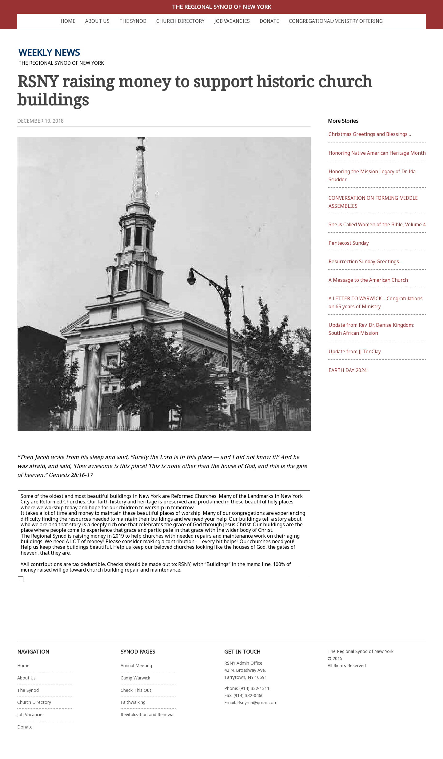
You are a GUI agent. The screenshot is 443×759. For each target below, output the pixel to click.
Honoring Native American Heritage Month (377, 153)
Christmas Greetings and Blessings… (370, 134)
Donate (269, 21)
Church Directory (180, 21)
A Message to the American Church (368, 280)
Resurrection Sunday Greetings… (365, 261)
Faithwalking (133, 702)
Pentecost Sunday (349, 243)
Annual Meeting (136, 665)
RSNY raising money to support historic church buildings (194, 90)
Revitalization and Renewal (147, 714)
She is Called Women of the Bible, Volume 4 (377, 224)
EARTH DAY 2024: (348, 370)
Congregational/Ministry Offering (336, 21)
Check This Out (136, 690)
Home (68, 21)
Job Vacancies (232, 21)
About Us (97, 21)
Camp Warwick (135, 678)
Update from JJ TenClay (355, 351)
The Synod (132, 21)
